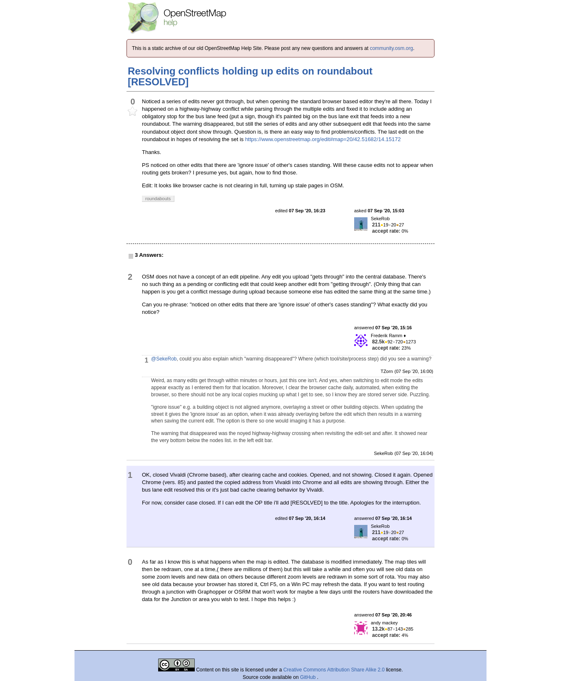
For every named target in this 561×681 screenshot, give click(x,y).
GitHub (308, 677)
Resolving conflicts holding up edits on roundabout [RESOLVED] (250, 76)
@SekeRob (164, 359)
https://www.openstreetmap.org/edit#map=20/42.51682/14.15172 (323, 139)
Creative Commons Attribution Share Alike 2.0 (334, 670)
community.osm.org (391, 48)
